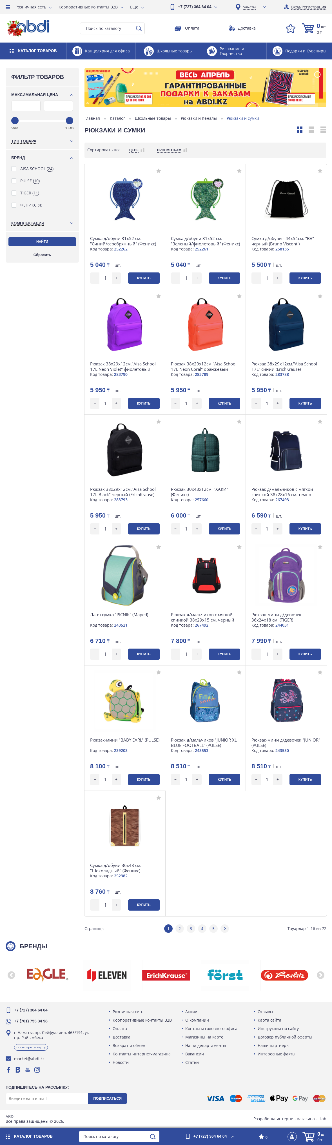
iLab (322, 1118)
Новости (121, 1062)
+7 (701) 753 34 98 (31, 1021)
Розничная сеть (30, 7)
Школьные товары (153, 118)
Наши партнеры (273, 1045)
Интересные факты (276, 1054)
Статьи (192, 1062)
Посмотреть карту (31, 1047)
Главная (92, 118)
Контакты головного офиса (211, 1028)
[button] (11, 975)
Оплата (120, 1028)
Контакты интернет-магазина (142, 1054)
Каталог (117, 118)
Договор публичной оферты (285, 1037)
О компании (197, 1020)
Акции (191, 1011)
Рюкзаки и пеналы (199, 118)
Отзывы (265, 1011)
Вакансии (194, 1054)
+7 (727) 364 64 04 (194, 7)
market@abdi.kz (29, 1058)
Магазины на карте (204, 1037)
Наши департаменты (205, 1045)
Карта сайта (269, 1020)
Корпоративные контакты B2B (88, 7)
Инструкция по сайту (278, 1028)
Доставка (121, 1037)
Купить (143, 278)
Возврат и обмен (129, 1045)
